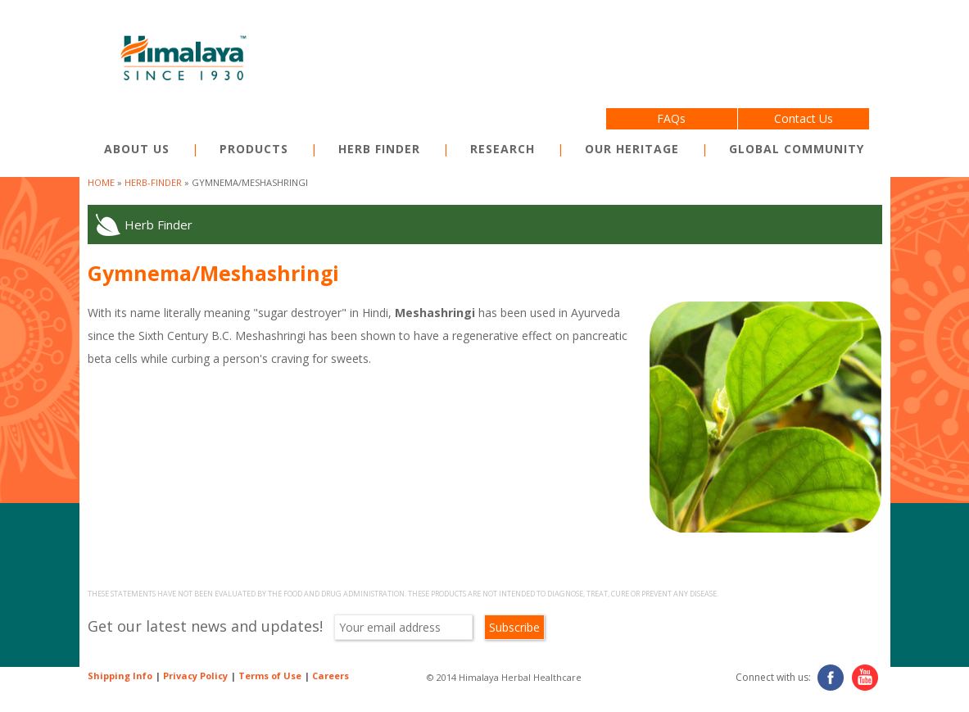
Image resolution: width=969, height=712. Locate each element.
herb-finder (153, 182)
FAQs (671, 118)
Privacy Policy (195, 675)
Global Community (796, 148)
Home (101, 182)
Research (502, 148)
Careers (330, 675)
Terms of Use (269, 675)
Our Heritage (632, 148)
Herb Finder (379, 148)
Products (254, 148)
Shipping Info (120, 675)
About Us (137, 148)
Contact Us (803, 118)
